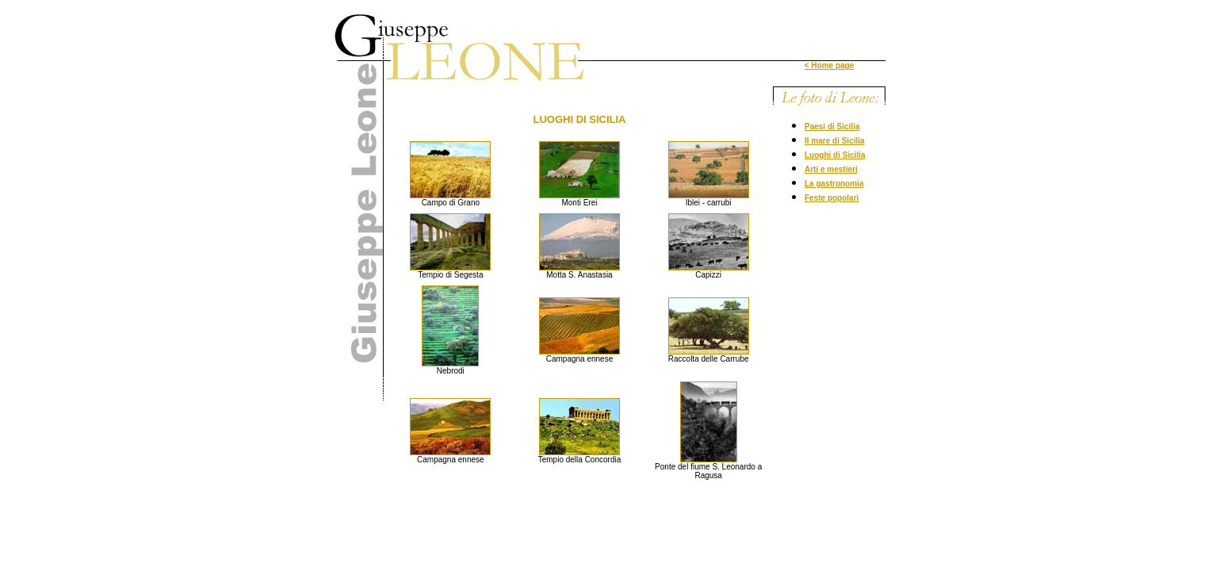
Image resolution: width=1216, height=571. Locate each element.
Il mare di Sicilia (835, 140)
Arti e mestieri (831, 169)
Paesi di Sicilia (832, 126)
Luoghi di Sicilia (835, 155)
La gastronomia (834, 183)
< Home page (830, 65)
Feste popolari (831, 198)
